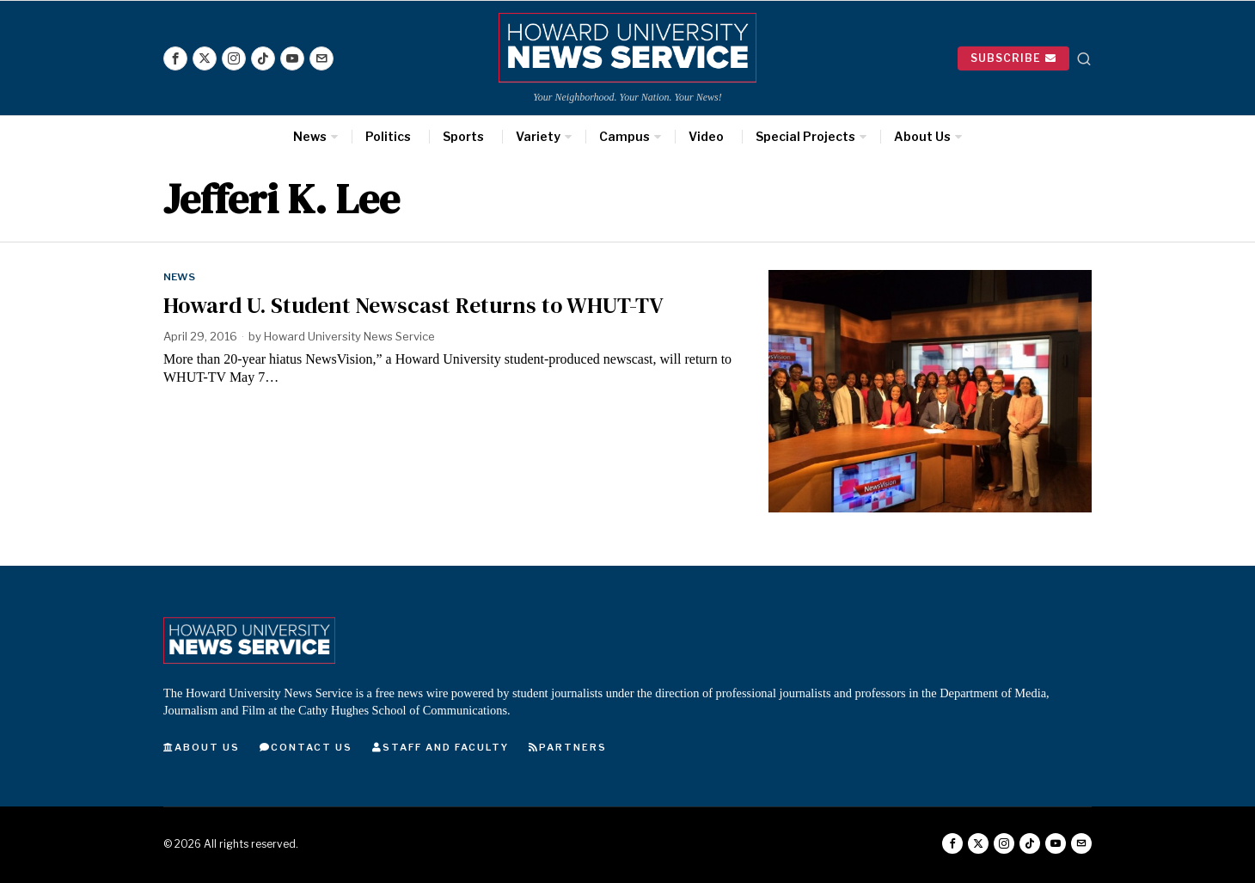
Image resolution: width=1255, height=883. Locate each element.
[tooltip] (175, 58)
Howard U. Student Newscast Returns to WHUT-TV (413, 305)
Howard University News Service (349, 336)
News (179, 277)
